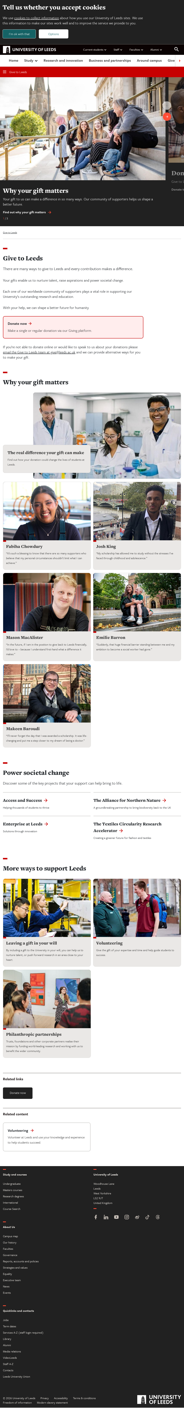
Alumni (156, 50)
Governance (10, 1255)
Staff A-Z (8, 1364)
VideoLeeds (10, 1358)
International (10, 1203)
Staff (118, 50)
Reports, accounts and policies (21, 1262)
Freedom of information (17, 1403)
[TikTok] (147, 1217)
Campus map (10, 1236)
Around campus (149, 60)
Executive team (12, 1280)
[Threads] (158, 1217)
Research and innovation (63, 60)
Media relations (12, 1352)
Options (54, 34)
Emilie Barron (110, 638)
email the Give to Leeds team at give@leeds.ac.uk (39, 352)
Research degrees (13, 1197)
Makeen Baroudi (23, 729)
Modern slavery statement (52, 1403)
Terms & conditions (84, 1398)
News (6, 1287)
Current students (95, 50)
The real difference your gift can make (46, 453)
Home (13, 60)
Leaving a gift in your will (31, 943)
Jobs (5, 1320)
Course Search (11, 1209)
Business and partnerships (110, 60)
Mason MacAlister (24, 638)
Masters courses (12, 1190)
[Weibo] (137, 1217)
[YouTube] (116, 1217)
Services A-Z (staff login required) (23, 1333)
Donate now (18, 1093)
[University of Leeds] (159, 1400)
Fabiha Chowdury (24, 547)
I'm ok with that (19, 34)
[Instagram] (127, 1217)
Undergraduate (12, 1184)
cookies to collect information (37, 18)
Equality (7, 1274)
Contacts (8, 1370)
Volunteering (109, 943)
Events (7, 1293)
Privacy (44, 1398)
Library (7, 1339)
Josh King (106, 547)
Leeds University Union (16, 1377)
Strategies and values (15, 1268)
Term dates (9, 1327)
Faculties (137, 50)
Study (31, 60)
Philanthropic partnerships (34, 1034)
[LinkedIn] (106, 1217)
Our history (9, 1243)
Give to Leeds (15, 72)
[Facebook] (96, 1217)
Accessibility (61, 1398)
